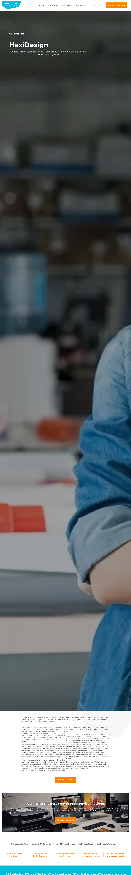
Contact (94, 5)
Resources (81, 5)
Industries (67, 5)
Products (53, 5)
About (42, 5)
